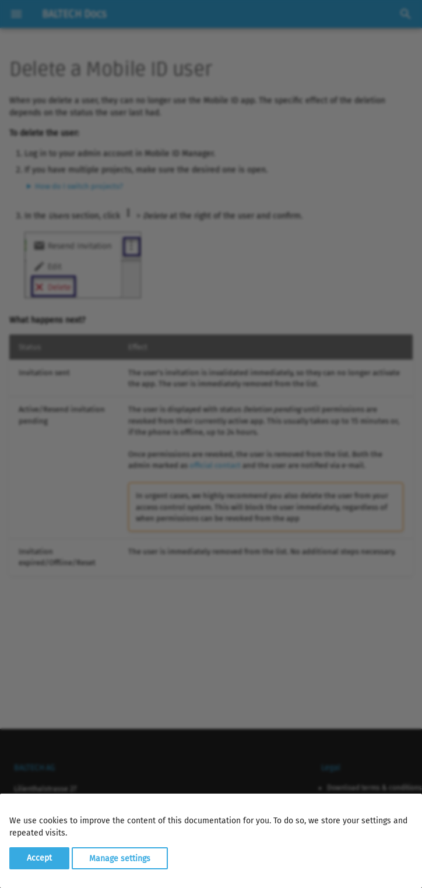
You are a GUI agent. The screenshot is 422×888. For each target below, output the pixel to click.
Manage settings (119, 858)
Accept (39, 858)
